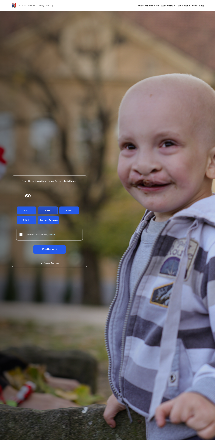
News (194, 5)
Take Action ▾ (183, 5)
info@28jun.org (46, 6)
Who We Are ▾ (152, 5)
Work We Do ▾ (168, 5)
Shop (201, 5)
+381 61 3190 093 (27, 6)
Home (141, 5)
